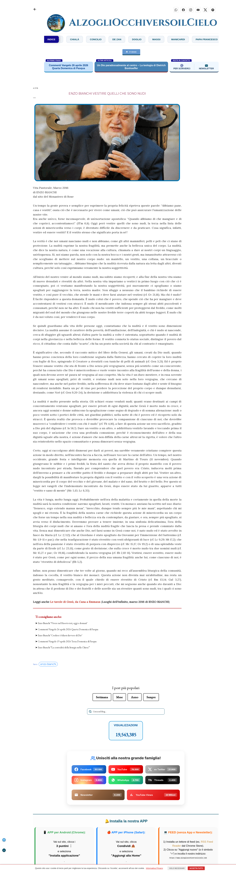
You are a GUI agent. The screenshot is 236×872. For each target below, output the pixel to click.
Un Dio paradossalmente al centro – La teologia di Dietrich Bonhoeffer (131, 67)
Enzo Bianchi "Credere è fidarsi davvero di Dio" (60, 635)
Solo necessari (176, 868)
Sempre (151, 697)
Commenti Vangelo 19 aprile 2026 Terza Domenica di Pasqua (67, 641)
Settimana (102, 697)
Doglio (162, 39)
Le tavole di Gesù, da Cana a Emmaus (75, 602)
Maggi (182, 39)
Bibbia (76, 39)
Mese (119, 697)
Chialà (96, 39)
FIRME (131, 52)
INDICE (51, 39)
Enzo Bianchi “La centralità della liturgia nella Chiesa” (64, 647)
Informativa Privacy (154, 868)
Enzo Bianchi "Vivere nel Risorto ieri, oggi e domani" (62, 623)
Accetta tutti (196, 868)
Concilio (119, 39)
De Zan (140, 39)
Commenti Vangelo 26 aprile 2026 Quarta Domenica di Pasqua (68, 629)
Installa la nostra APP (125, 821)
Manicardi (205, 39)
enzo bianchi (48, 664)
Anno (134, 697)
